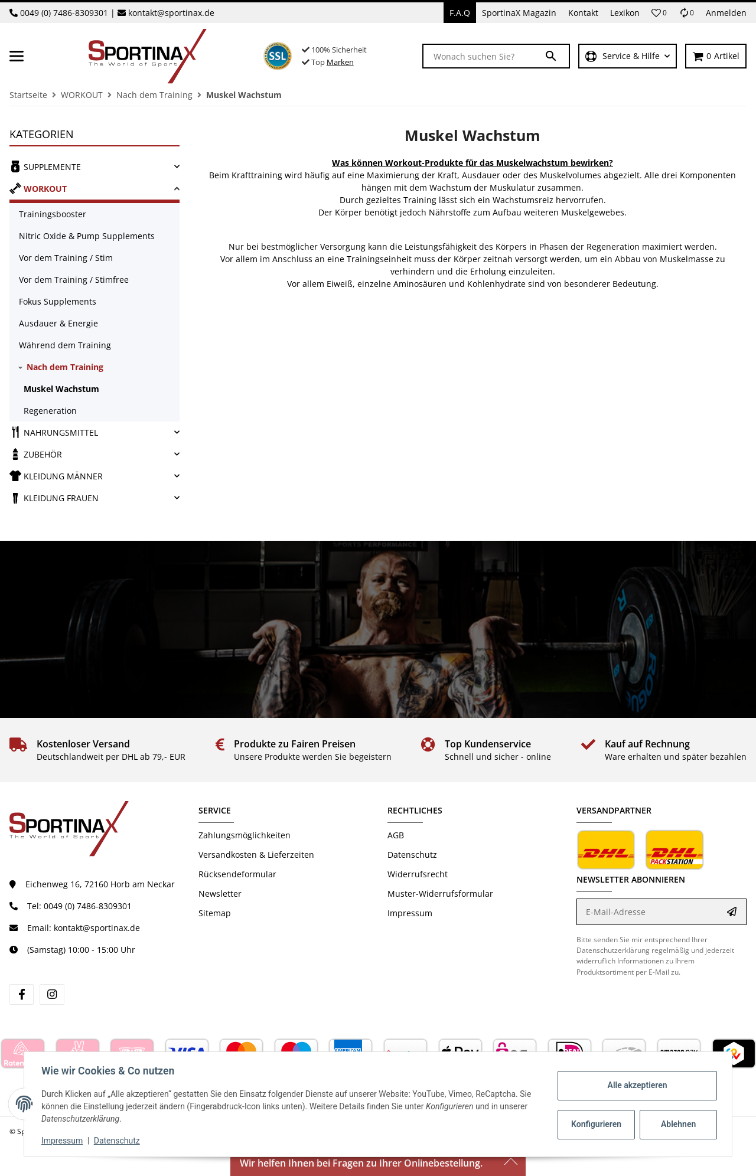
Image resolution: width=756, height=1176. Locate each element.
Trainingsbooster (52, 214)
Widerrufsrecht (417, 874)
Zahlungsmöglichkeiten (244, 835)
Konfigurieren (596, 1124)
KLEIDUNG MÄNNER (56, 476)
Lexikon (625, 12)
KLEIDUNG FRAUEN (54, 498)
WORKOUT (38, 188)
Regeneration (50, 410)
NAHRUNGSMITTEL (53, 432)
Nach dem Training (65, 367)
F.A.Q (459, 12)
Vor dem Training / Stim (66, 257)
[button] (659, 13)
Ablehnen (676, 1124)
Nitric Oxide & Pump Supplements (87, 235)
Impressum (409, 913)
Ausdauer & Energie (58, 323)
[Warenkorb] (715, 56)
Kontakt (583, 12)
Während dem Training (65, 345)
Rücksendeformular (237, 874)
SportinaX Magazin (519, 12)
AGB (395, 835)
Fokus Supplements (57, 301)
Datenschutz (412, 854)
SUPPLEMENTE (45, 166)
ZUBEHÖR (35, 454)
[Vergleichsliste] (686, 12)
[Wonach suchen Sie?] (483, 56)
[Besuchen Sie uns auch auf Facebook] (21, 994)
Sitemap (214, 913)
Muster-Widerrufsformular (440, 893)
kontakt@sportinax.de (171, 12)
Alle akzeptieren (635, 1085)
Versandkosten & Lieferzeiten (256, 854)
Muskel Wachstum (61, 388)
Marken (340, 62)
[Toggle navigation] (16, 56)
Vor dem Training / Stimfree (74, 279)
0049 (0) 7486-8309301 (64, 12)
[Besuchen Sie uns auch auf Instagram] (52, 994)
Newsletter (220, 893)
